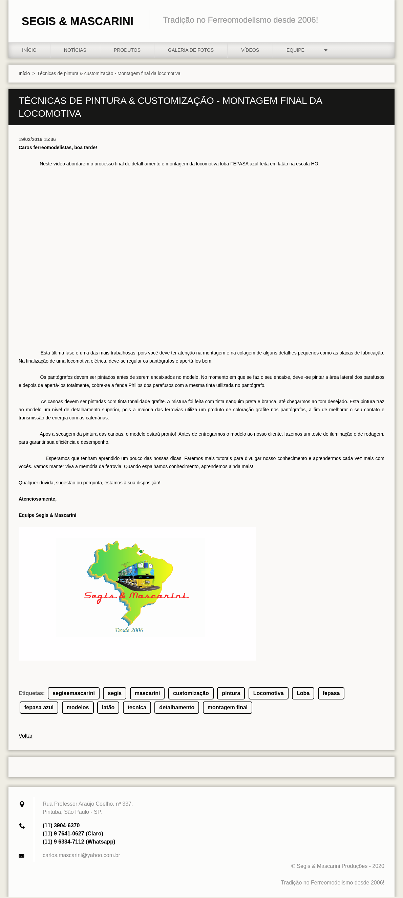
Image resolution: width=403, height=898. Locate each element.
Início (29, 51)
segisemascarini (73, 694)
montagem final (228, 708)
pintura (231, 694)
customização (191, 694)
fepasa (331, 694)
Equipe (295, 51)
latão (108, 708)
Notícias (75, 51)
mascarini (147, 694)
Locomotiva (268, 694)
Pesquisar (377, 20)
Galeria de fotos (191, 51)
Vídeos (250, 51)
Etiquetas (31, 694)
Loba (303, 694)
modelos (78, 708)
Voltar (26, 737)
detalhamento (176, 708)
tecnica (137, 708)
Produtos (127, 51)
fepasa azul (39, 708)
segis (115, 694)
